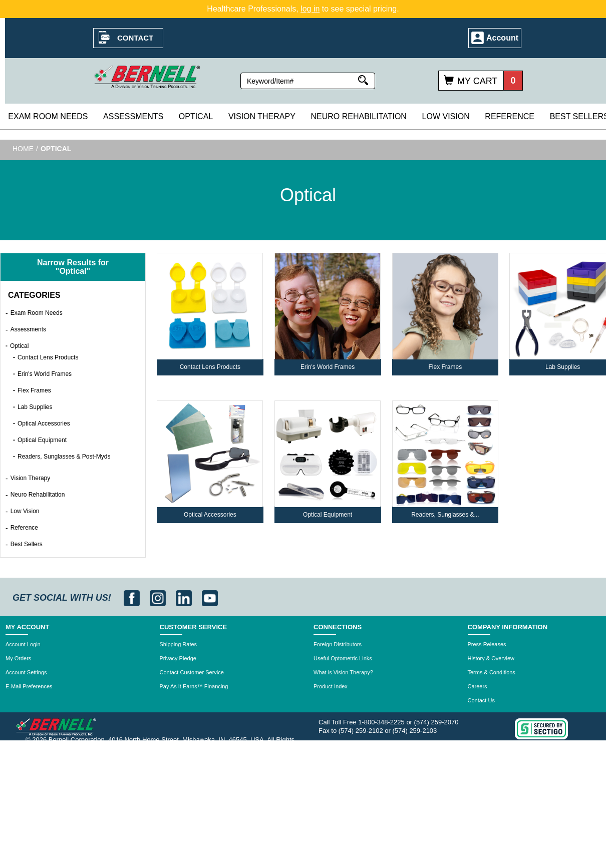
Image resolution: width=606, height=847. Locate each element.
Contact (135, 38)
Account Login (23, 644)
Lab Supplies (35, 406)
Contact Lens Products (48, 357)
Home (23, 149)
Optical (196, 116)
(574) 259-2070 (436, 722)
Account (502, 38)
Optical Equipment (42, 440)
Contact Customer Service (192, 672)
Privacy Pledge (178, 658)
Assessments (133, 116)
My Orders (18, 658)
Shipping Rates (178, 644)
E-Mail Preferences (29, 686)
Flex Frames (34, 390)
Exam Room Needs (48, 116)
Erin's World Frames (45, 373)
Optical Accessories (44, 423)
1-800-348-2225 (381, 722)
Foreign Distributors (338, 644)
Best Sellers (27, 544)
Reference (509, 116)
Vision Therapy (261, 116)
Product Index (331, 686)
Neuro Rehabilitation (358, 116)
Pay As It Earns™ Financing (194, 686)
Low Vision (446, 116)
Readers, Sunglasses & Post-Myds (64, 456)
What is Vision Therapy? (343, 672)
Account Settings (26, 672)
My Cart (477, 81)
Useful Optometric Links (343, 658)
